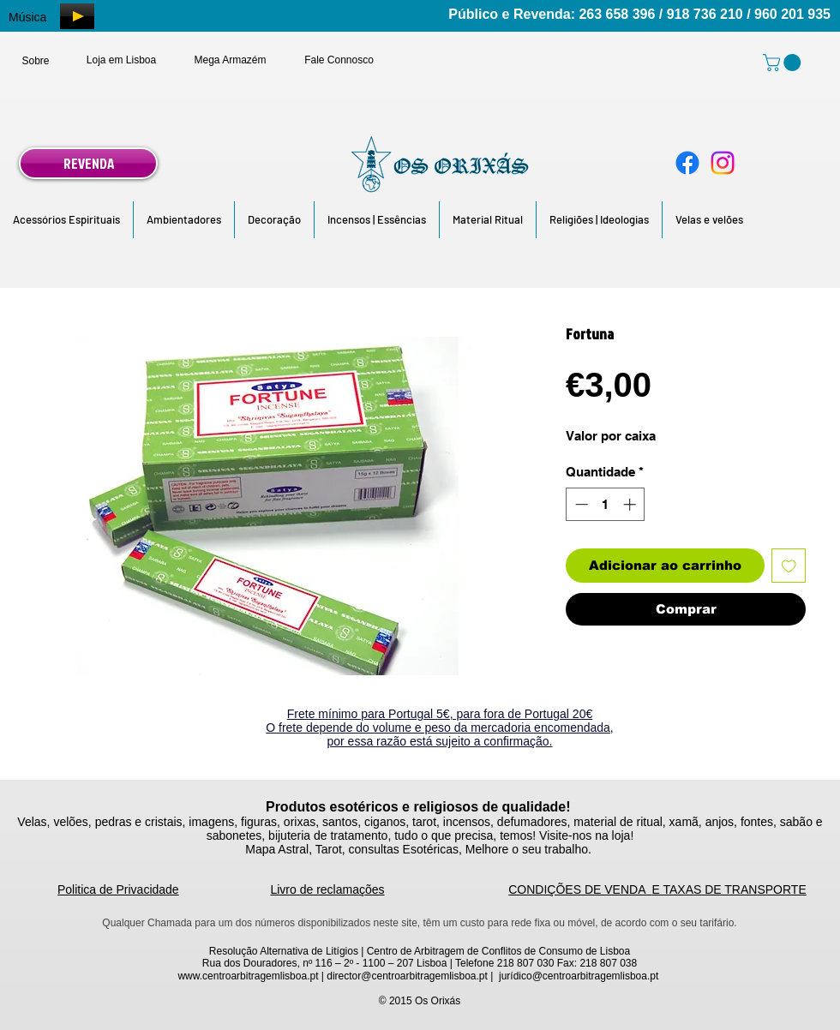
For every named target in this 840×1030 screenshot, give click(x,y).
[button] (66, 219)
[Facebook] (687, 162)
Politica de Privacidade (118, 889)
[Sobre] (36, 61)
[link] (784, 62)
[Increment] (631, 504)
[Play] (77, 16)
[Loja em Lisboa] (121, 60)
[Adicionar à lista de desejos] (789, 566)
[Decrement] (579, 504)
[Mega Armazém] (230, 60)
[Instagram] (722, 162)
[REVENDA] (88, 163)
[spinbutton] (605, 504)
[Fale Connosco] (339, 60)
